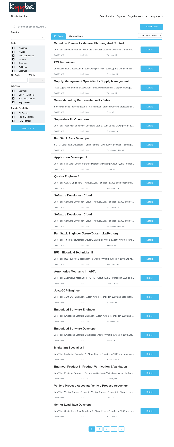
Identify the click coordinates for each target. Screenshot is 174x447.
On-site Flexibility (19, 108)
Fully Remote (25, 121)
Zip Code (15, 75)
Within (32, 75)
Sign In (121, 16)
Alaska (22, 52)
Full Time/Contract (27, 98)
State (13, 43)
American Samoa (26, 55)
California (23, 67)
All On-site (23, 113)
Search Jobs (107, 16)
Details (149, 49)
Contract (22, 91)
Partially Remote (26, 117)
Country (15, 32)
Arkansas (23, 63)
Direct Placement (26, 95)
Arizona (22, 59)
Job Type (15, 86)
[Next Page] (121, 429)
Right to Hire (24, 102)
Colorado (23, 71)
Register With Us (137, 16)
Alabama (23, 48)
